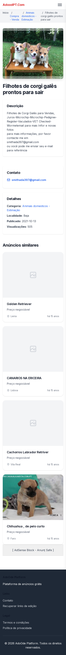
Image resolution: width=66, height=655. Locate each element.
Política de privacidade (17, 628)
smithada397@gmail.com (29, 180)
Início (6, 12)
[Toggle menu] (59, 4)
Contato (8, 600)
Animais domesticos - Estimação (29, 16)
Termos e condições (16, 622)
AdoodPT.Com (14, 5)
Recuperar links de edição (20, 606)
